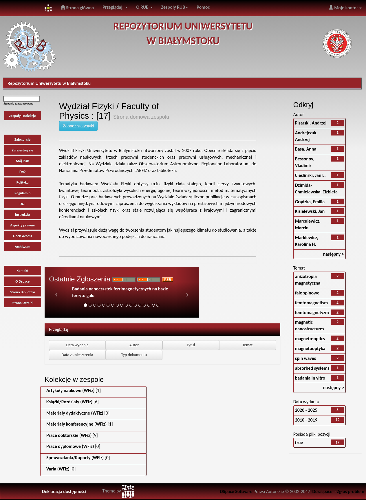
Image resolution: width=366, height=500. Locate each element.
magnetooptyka (310, 348)
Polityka (23, 182)
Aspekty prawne (22, 225)
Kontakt (22, 270)
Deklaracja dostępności (64, 491)
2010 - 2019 (306, 420)
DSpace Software (236, 491)
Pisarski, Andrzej (311, 123)
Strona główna (77, 7)
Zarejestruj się (22, 150)
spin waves (305, 358)
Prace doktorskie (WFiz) (69, 435)
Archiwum (22, 246)
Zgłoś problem (350, 491)
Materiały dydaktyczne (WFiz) (74, 413)
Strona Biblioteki (22, 292)
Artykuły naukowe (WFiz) (70, 390)
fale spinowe (307, 293)
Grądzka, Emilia (310, 201)
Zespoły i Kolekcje (22, 115)
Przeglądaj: (115, 7)
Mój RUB (22, 161)
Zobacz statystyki (78, 126)
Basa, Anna (305, 149)
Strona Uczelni (22, 303)
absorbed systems (312, 368)
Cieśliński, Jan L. (310, 175)
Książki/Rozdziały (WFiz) (69, 401)
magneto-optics (310, 338)
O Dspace (22, 281)
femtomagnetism (311, 302)
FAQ (22, 171)
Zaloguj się (22, 139)
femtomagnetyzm (312, 312)
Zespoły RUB (174, 7)
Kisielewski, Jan (310, 211)
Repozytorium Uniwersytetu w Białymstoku (49, 83)
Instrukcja (22, 214)
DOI (22, 204)
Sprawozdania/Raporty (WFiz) (75, 457)
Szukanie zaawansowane (18, 103)
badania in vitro (310, 378)
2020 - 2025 (306, 410)
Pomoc (203, 7)
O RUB (144, 7)
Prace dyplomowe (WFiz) (70, 446)
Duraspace (322, 491)
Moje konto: (345, 7)
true (299, 442)
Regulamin (22, 193)
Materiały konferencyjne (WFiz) (76, 424)
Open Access (22, 236)
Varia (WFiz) (57, 469)
